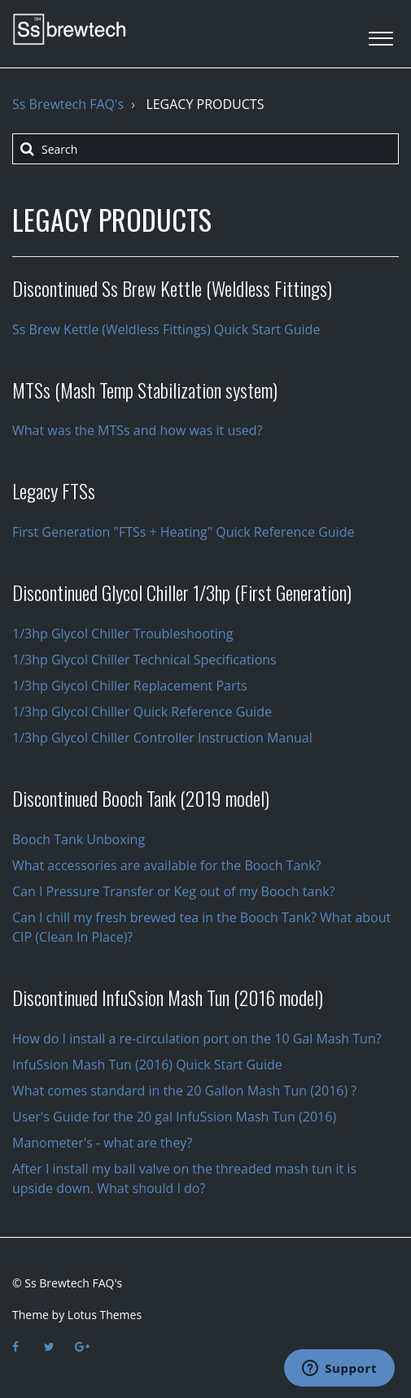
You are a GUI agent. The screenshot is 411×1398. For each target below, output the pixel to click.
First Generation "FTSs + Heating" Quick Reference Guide (183, 532)
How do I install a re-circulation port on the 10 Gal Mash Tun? (197, 1038)
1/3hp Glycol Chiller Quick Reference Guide (142, 712)
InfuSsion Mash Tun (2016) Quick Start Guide (147, 1065)
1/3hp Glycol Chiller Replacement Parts (129, 686)
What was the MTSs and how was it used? (137, 430)
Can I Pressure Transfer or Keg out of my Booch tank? (173, 891)
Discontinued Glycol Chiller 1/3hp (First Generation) (182, 592)
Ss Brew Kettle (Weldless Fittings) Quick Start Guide (166, 329)
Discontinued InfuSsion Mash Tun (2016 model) (167, 997)
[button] (380, 33)
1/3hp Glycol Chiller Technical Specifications (144, 660)
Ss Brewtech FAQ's (68, 104)
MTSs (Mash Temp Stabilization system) (145, 389)
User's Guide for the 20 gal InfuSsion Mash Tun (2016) (174, 1117)
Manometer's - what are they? (102, 1143)
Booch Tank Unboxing (78, 839)
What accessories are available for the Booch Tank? (166, 865)
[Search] (205, 148)
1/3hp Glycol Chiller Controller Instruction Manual (162, 738)
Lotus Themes (105, 1314)
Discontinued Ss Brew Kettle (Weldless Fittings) (172, 288)
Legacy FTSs (53, 490)
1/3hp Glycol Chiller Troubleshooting (122, 633)
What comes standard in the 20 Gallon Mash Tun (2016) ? (184, 1091)
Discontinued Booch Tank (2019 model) (140, 797)
